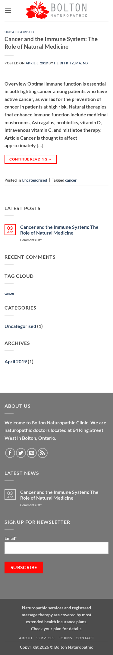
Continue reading (30, 159)
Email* (56, 545)
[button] (8, 10)
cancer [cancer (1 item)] (9, 293)
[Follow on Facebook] (10, 453)
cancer (71, 180)
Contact (85, 638)
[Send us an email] (32, 453)
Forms (65, 638)
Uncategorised (19, 32)
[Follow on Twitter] (21, 453)
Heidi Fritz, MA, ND (71, 63)
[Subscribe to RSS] (43, 453)
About (26, 638)
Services (45, 638)
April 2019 (16, 361)
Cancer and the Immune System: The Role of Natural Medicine (51, 42)
